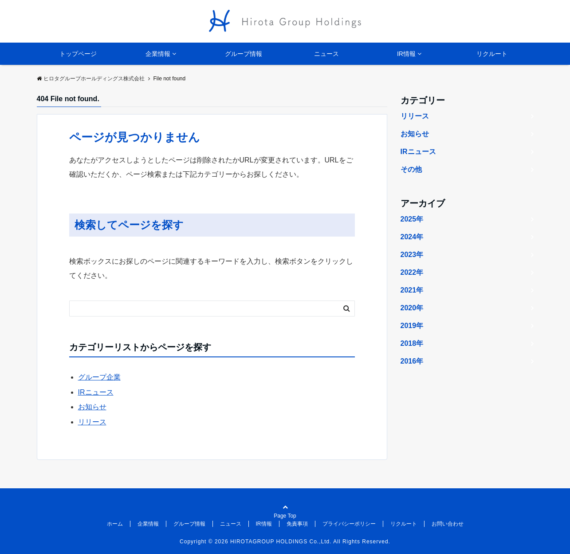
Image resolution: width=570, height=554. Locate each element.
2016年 (412, 361)
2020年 (412, 308)
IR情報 (406, 53)
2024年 (412, 237)
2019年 (412, 325)
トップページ (78, 53)
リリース (92, 422)
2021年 (412, 290)
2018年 (412, 343)
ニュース (326, 53)
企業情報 (157, 53)
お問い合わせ (448, 524)
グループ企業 (99, 377)
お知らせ (92, 407)
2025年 (412, 219)
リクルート (491, 53)
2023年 (412, 254)
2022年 (412, 272)
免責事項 (297, 524)
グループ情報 (243, 53)
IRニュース (96, 392)
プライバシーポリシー (349, 524)
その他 (411, 169)
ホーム (115, 524)
